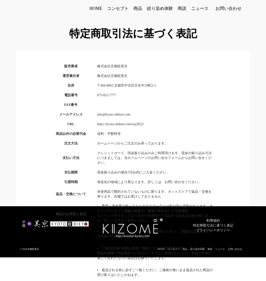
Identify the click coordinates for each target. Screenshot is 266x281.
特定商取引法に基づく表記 (213, 225)
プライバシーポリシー (213, 230)
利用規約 (213, 220)
